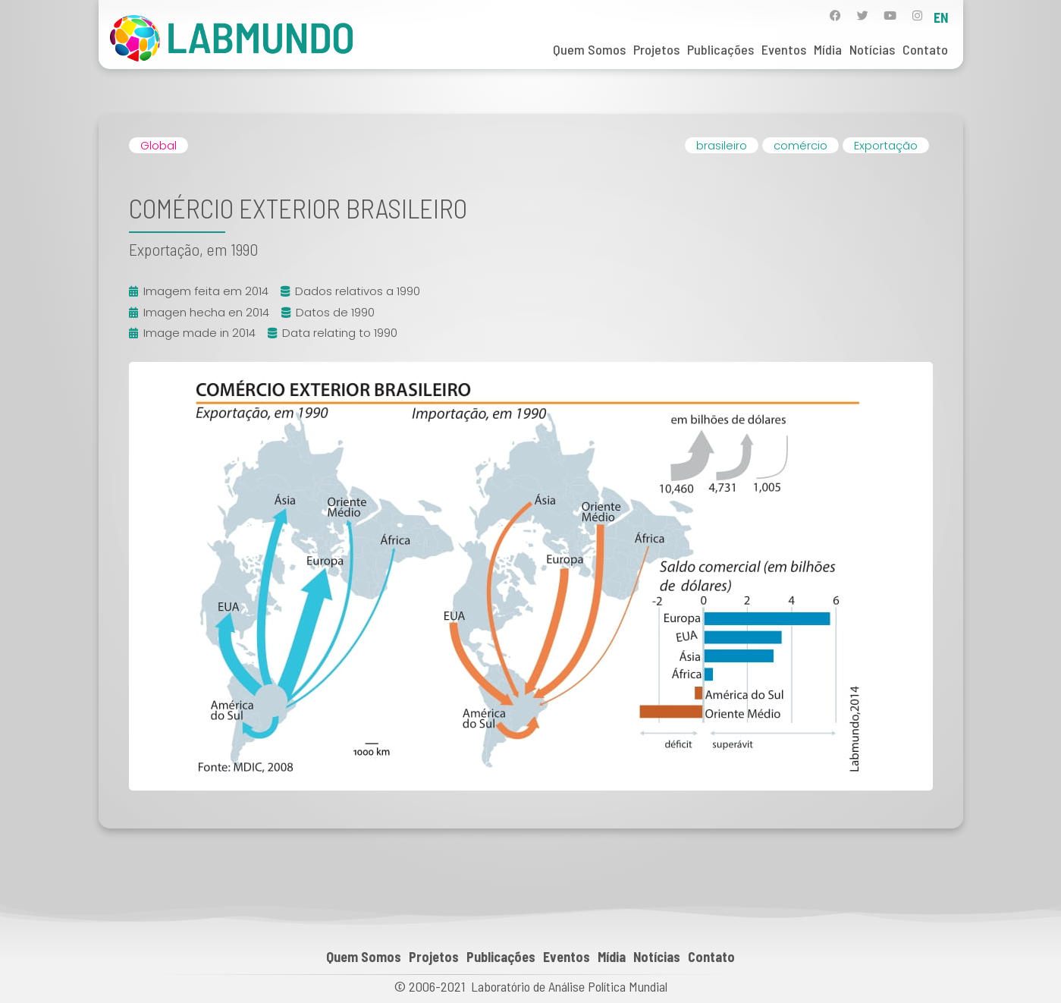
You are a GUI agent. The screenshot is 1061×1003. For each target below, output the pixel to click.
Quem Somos (589, 49)
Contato (925, 49)
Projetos (656, 49)
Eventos (783, 49)
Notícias (872, 49)
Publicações (720, 49)
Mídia (828, 49)
